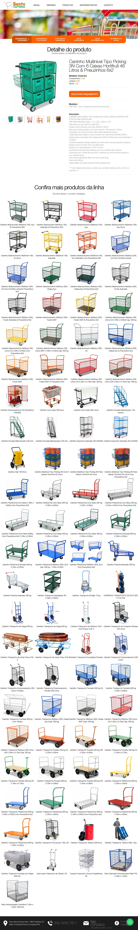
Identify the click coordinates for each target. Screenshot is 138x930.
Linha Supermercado (97, 39)
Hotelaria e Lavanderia (60, 39)
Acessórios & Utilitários (41, 39)
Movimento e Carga (116, 39)
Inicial (37, 5)
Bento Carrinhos (14, 5)
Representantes (88, 5)
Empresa (51, 5)
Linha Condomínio (79, 39)
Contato (108, 5)
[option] (69, 24)
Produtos (67, 5)
